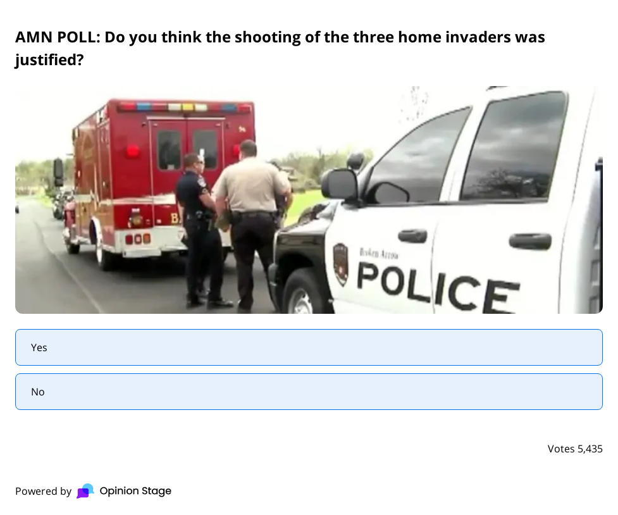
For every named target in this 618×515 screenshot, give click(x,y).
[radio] (309, 347)
